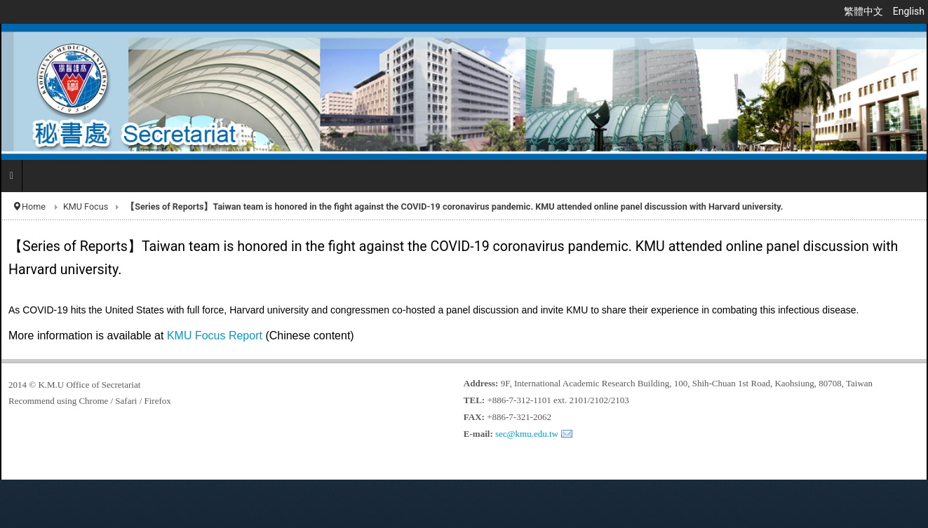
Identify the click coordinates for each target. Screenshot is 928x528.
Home (34, 206)
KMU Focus (85, 206)
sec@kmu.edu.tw (526, 433)
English (908, 11)
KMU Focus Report (216, 335)
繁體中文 (864, 11)
